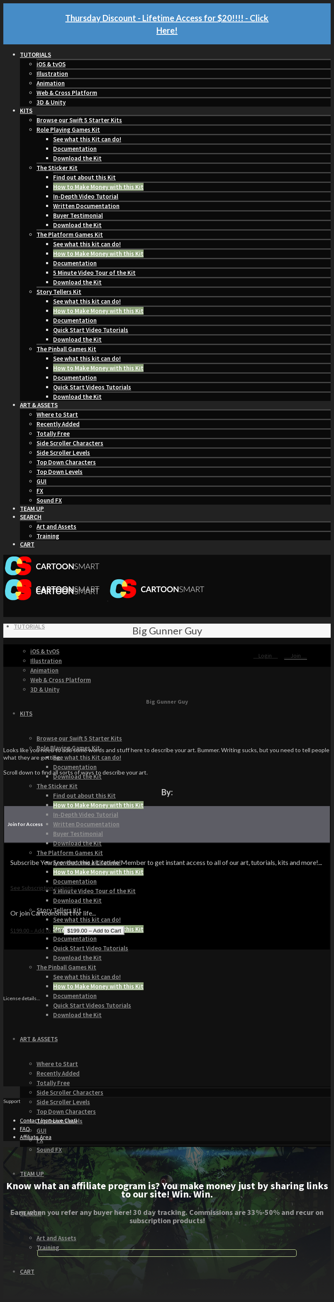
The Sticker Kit (57, 168)
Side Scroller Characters (70, 443)
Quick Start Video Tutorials (90, 330)
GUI (41, 481)
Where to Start (57, 414)
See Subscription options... (43, 887)
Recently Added (58, 424)
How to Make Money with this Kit (98, 187)
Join (295, 655)
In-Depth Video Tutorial (85, 196)
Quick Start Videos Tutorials (92, 387)
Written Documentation (86, 206)
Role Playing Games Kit (68, 130)
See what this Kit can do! (87, 139)
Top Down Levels (60, 472)
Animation (51, 83)
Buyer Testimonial (78, 215)
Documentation (75, 149)
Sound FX (49, 500)
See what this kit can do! (87, 244)
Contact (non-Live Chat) (48, 1120)
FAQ (25, 1128)
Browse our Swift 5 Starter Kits (79, 120)
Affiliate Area (35, 1137)
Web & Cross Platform (67, 93)
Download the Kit (77, 158)
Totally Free (53, 433)
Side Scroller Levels (63, 453)
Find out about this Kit (84, 177)
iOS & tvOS (51, 64)
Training (48, 536)
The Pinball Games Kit (66, 349)
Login (266, 655)
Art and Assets (56, 526)
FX (40, 491)
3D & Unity (51, 102)
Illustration (52, 74)
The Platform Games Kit (70, 234)
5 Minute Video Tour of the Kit (94, 273)
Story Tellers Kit (59, 292)
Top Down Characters (66, 462)
